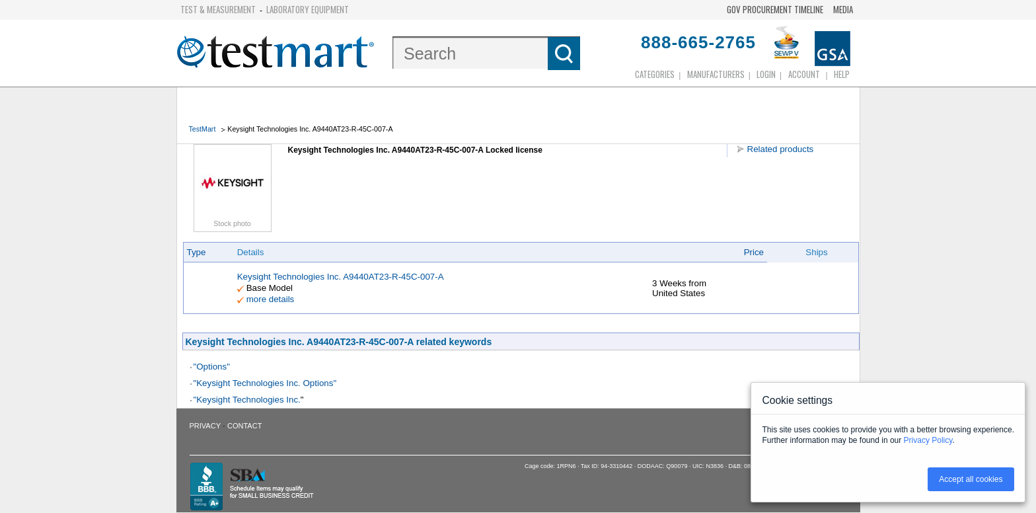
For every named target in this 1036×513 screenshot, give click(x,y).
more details (270, 299)
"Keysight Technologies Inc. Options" (265, 383)
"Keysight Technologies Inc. (247, 400)
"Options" (212, 367)
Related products (780, 149)
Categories (655, 74)
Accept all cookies (970, 479)
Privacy (205, 426)
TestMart (202, 129)
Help (842, 74)
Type (196, 252)
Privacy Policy (928, 440)
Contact (244, 426)
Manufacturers (716, 74)
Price (754, 252)
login (766, 74)
